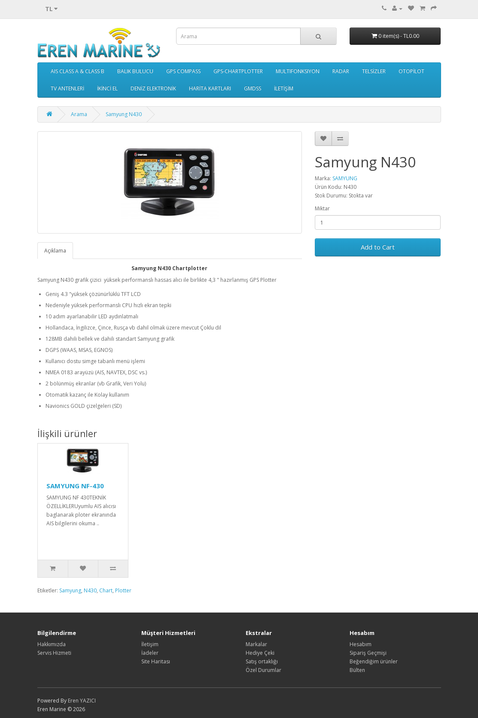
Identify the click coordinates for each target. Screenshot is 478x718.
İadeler (149, 652)
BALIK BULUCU (135, 71)
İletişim (149, 644)
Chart (106, 590)
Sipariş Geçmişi (368, 652)
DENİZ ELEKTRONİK (153, 88)
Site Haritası (155, 661)
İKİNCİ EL (107, 88)
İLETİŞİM (283, 88)
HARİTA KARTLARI (210, 88)
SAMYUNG (344, 178)
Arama (79, 114)
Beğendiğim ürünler (374, 661)
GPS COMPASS (183, 71)
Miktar (322, 208)
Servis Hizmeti (54, 652)
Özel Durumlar (263, 670)
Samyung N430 (124, 114)
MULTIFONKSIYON (298, 71)
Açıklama (55, 250)
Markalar (256, 644)
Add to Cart (378, 247)
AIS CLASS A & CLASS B (77, 71)
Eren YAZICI (82, 700)
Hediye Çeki (260, 652)
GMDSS (252, 88)
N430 (90, 590)
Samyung (70, 590)
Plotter (123, 590)
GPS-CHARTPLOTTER (238, 71)
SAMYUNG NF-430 (75, 485)
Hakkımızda (51, 644)
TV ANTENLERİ (67, 88)
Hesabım (360, 644)
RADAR (340, 71)
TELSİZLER (374, 71)
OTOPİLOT (411, 71)
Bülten (357, 670)
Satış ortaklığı (262, 661)
